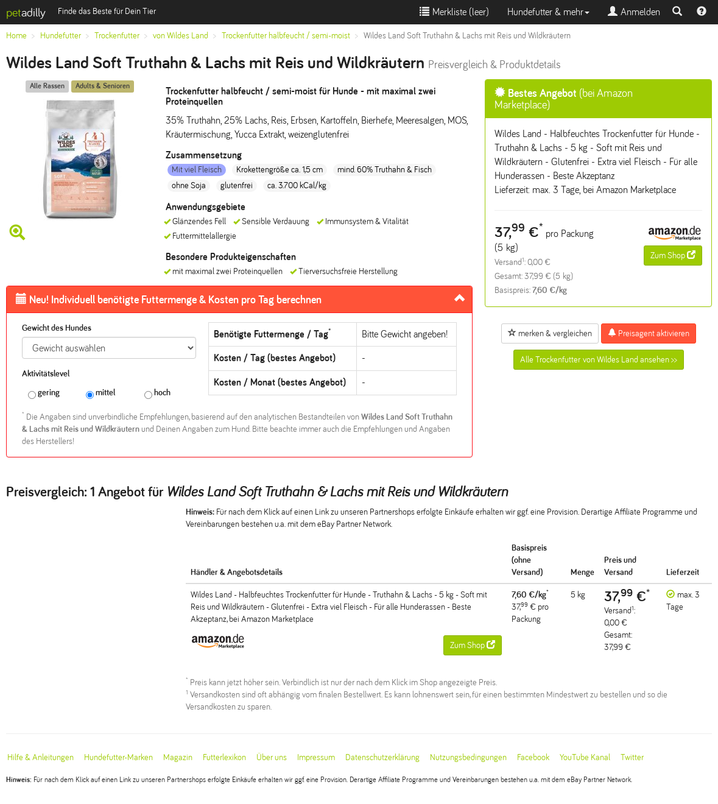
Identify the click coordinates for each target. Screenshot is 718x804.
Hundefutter (60, 35)
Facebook (533, 757)
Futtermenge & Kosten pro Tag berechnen (169, 300)
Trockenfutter (116, 35)
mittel (100, 393)
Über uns (271, 757)
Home (16, 35)
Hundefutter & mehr (548, 12)
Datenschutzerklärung (382, 757)
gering (44, 393)
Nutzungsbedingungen (468, 757)
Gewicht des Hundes (56, 328)
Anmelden (634, 12)
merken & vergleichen (550, 333)
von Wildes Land (180, 35)
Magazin (177, 757)
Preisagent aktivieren (648, 333)
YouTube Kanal (585, 757)
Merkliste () (454, 12)
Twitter (632, 757)
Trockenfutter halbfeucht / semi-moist (286, 35)
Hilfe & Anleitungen (40, 757)
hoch (157, 393)
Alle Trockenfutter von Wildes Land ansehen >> (598, 359)
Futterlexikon (224, 757)
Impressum (316, 757)
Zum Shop (672, 255)
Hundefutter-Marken (118, 757)
